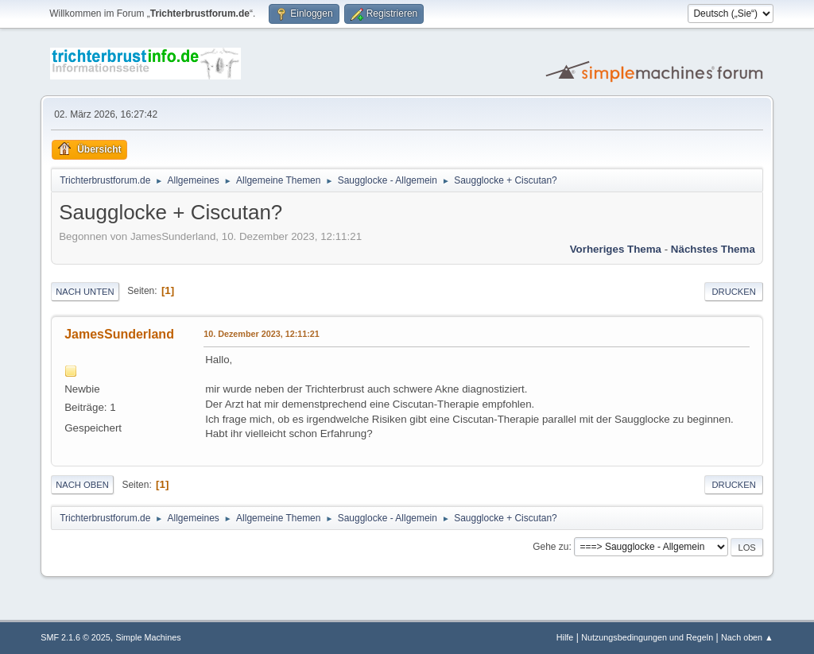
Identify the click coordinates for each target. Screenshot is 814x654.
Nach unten (85, 291)
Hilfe (565, 637)
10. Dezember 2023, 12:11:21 (262, 334)
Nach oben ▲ (747, 637)
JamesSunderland (119, 334)
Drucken (733, 291)
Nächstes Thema (713, 249)
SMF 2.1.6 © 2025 (75, 637)
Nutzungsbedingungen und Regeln (647, 637)
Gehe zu (550, 546)
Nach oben (82, 485)
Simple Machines (148, 637)
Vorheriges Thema (615, 249)
